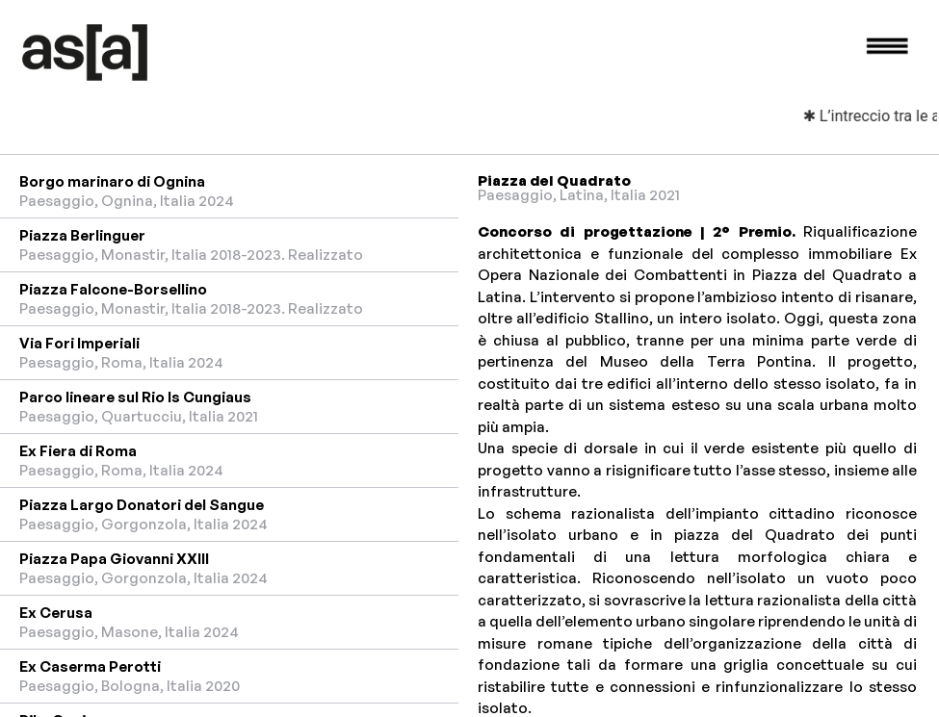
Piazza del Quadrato (554, 180)
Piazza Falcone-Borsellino (113, 289)
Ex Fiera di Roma (78, 451)
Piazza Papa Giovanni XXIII (114, 559)
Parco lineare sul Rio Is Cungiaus (135, 397)
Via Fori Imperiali (79, 343)
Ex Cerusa (55, 612)
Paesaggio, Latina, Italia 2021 (579, 195)
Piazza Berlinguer (82, 235)
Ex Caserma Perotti (90, 666)
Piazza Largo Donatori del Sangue (141, 505)
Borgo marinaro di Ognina (112, 181)
